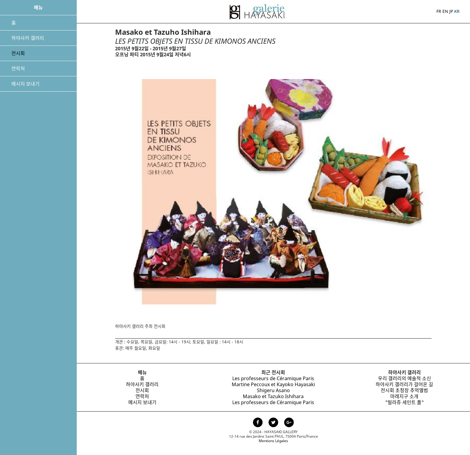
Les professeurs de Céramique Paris (273, 378)
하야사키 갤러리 (27, 38)
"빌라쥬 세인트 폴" (404, 402)
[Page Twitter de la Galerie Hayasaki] (274, 423)
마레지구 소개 (404, 396)
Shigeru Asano (273, 390)
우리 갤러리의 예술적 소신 (404, 378)
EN (445, 11)
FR (438, 11)
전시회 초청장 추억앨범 (404, 390)
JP (451, 11)
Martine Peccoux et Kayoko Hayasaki (273, 384)
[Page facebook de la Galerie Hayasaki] (258, 423)
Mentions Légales (273, 440)
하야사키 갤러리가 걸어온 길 (404, 384)
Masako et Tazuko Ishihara (273, 396)
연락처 (18, 68)
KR (457, 11)
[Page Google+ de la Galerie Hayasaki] (289, 423)
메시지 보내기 (25, 84)
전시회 (18, 53)
